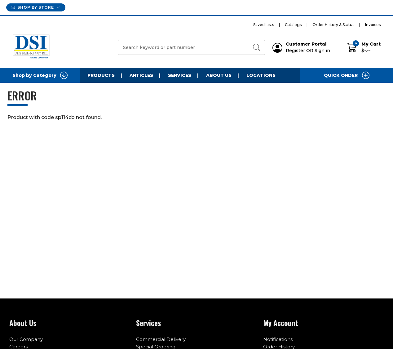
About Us (219, 75)
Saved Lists (263, 24)
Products (101, 75)
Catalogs (293, 24)
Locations (261, 75)
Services (179, 75)
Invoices (373, 24)
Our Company (26, 339)
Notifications (278, 339)
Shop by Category (40, 75)
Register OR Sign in (308, 50)
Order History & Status (333, 24)
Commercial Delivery (161, 339)
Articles (141, 75)
